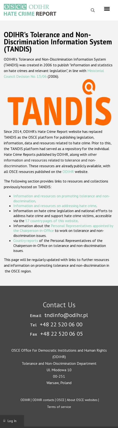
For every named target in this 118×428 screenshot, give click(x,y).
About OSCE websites (82, 400)
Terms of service (59, 407)
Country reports (25, 240)
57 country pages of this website (51, 220)
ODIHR (68, 171)
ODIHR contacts (43, 400)
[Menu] (106, 9)
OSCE (60, 400)
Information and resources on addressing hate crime (54, 205)
